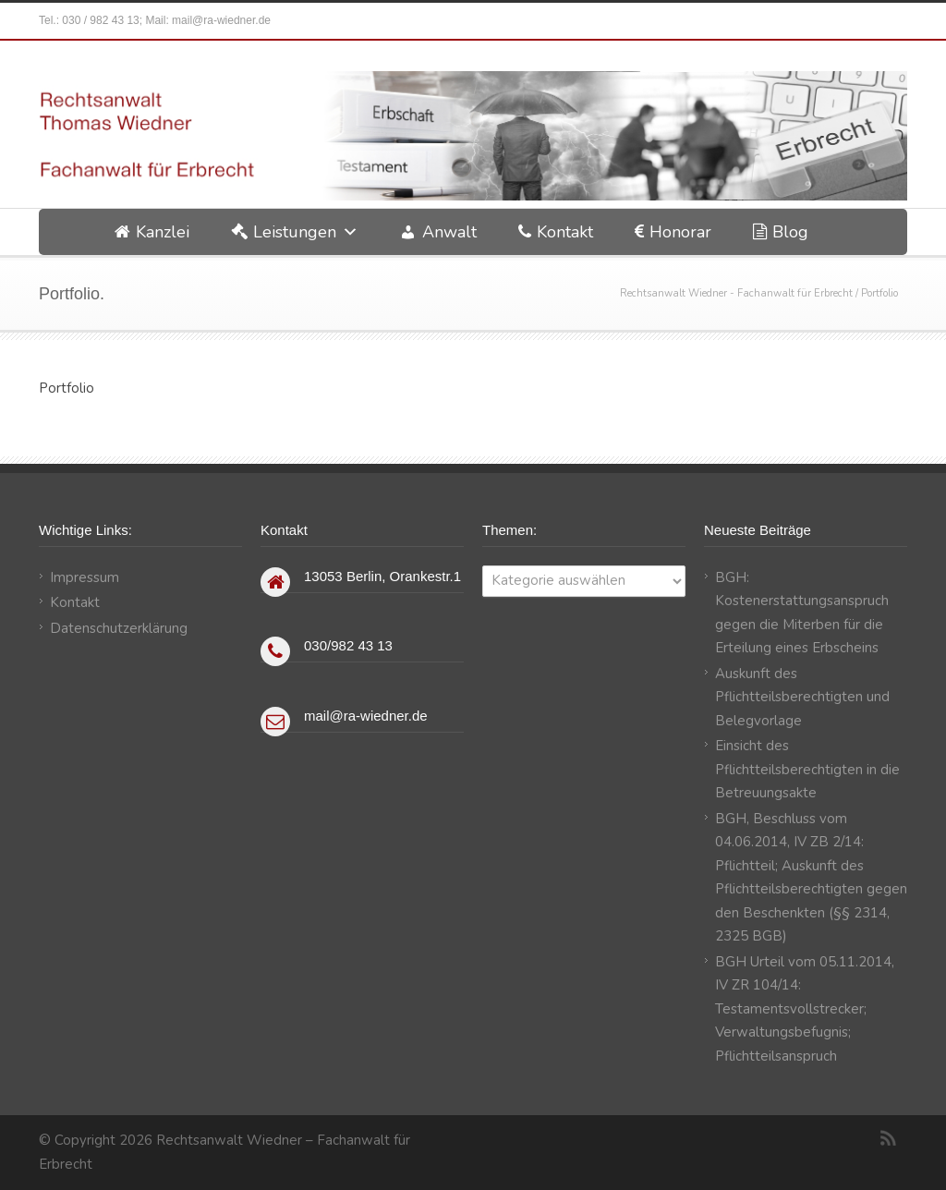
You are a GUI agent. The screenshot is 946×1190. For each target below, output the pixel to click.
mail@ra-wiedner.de (221, 20)
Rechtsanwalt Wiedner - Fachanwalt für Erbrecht (736, 293)
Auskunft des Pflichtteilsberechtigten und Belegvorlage (802, 697)
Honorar (680, 232)
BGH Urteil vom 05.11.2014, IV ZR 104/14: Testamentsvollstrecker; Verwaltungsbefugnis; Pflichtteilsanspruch (804, 1009)
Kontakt (565, 232)
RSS (888, 1138)
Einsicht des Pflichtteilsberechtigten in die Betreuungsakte (807, 769)
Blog (790, 232)
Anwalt (449, 232)
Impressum (84, 577)
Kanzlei (162, 232)
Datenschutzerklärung (119, 628)
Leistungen (294, 232)
